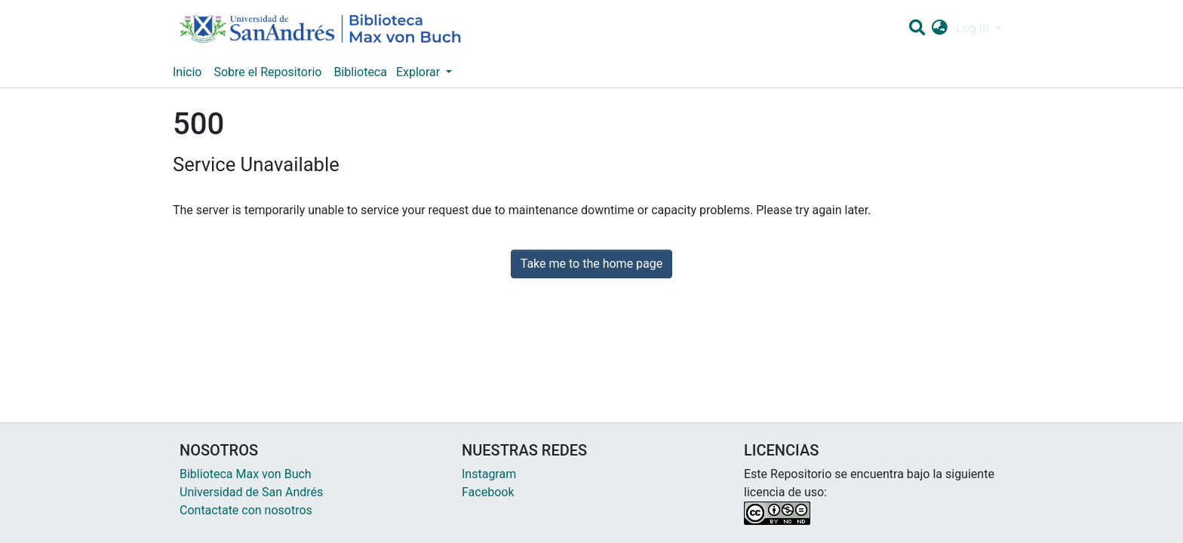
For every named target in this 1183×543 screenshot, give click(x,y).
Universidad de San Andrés (251, 492)
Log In (974, 28)
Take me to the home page (592, 263)
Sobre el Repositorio (267, 72)
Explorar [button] (419, 72)
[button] (939, 29)
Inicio (187, 72)
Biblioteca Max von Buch (246, 474)
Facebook (488, 492)
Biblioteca (360, 72)
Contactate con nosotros (246, 510)
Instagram (489, 474)
